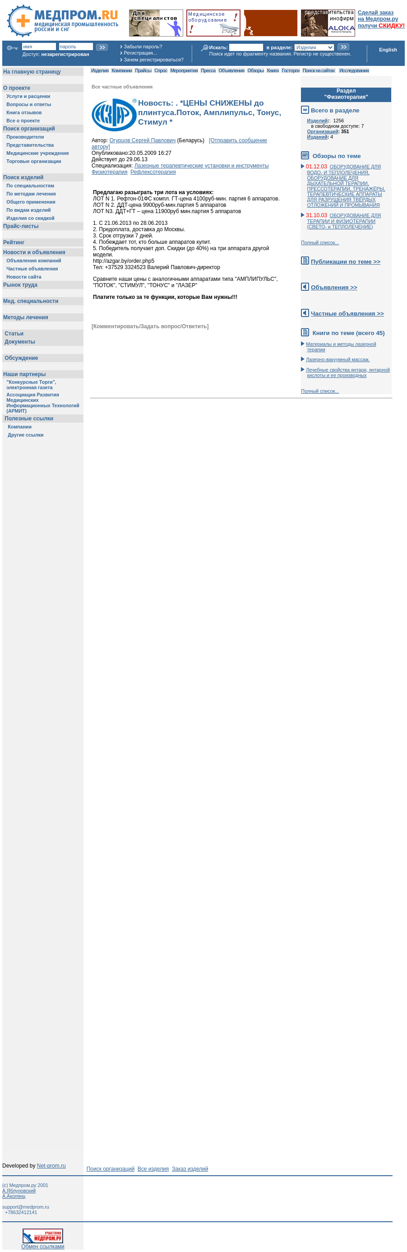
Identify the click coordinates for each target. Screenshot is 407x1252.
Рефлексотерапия (153, 172)
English (388, 49)
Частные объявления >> (347, 313)
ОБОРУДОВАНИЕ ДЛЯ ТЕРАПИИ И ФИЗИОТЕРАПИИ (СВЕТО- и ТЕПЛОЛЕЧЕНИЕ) (344, 221)
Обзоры (256, 70)
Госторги (291, 70)
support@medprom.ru (25, 1207)
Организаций (322, 131)
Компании (122, 70)
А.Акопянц (13, 1196)
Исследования (354, 70)
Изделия (99, 70)
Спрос (160, 70)
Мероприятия (184, 70)
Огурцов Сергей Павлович (143, 140)
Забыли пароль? (143, 46)
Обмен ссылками (43, 1244)
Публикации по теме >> (345, 261)
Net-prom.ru (51, 1166)
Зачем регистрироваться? (154, 59)
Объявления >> (334, 287)
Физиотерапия (110, 172)
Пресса (208, 70)
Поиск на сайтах (319, 70)
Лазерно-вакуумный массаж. (338, 359)
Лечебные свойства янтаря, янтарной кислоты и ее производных (348, 372)
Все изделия (153, 1169)
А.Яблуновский (19, 1190)
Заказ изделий (190, 1169)
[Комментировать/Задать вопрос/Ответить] (150, 326)
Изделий (317, 120)
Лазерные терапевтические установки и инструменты (201, 166)
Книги (272, 70)
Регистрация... (140, 53)
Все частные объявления (122, 86)
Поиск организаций (111, 1169)
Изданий (317, 137)
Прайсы (143, 70)
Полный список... (320, 242)
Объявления (231, 70)
